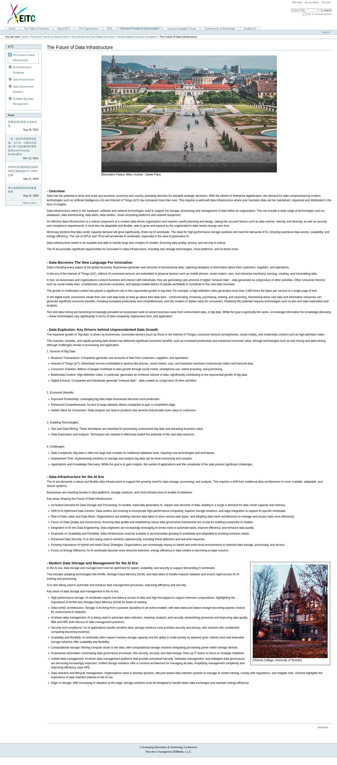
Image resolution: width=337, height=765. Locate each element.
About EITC (63, 28)
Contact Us (249, 28)
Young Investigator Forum (181, 28)
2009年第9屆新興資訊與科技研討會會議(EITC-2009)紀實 (23, 171)
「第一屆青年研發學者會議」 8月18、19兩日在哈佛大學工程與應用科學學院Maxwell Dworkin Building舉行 (22, 146)
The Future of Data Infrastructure (24, 58)
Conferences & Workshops (220, 28)
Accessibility (312, 2)
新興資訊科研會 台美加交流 (22, 123)
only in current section (319, 14)
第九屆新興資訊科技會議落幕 (22, 189)
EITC (11, 46)
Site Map (297, 2)
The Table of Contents (36, 28)
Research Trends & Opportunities (140, 28)
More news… (31, 202)
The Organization (89, 28)
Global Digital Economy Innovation (137, 36)
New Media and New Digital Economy (93, 36)
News (11, 115)
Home (12, 28)
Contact (326, 2)
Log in (325, 32)
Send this (323, 727)
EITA (109, 28)
